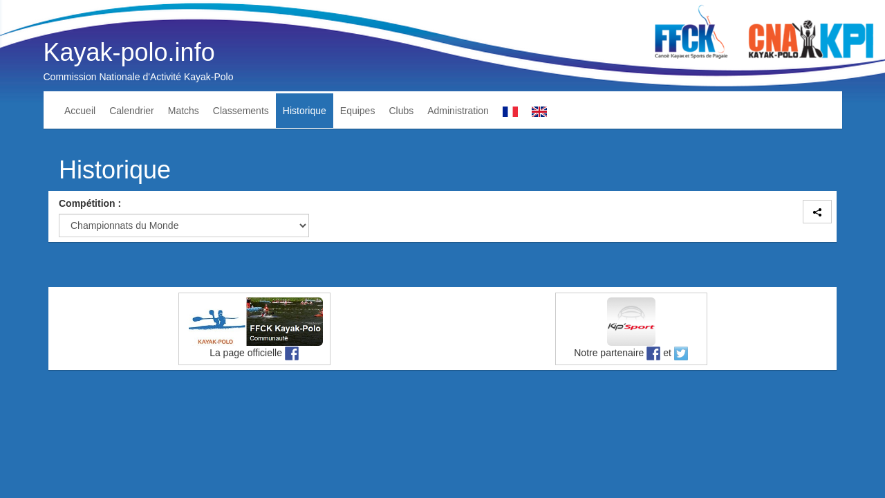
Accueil (79, 110)
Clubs (401, 110)
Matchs (183, 110)
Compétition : (90, 203)
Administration (458, 110)
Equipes (357, 110)
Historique (304, 110)
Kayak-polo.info (129, 52)
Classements (241, 110)
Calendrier (131, 110)
